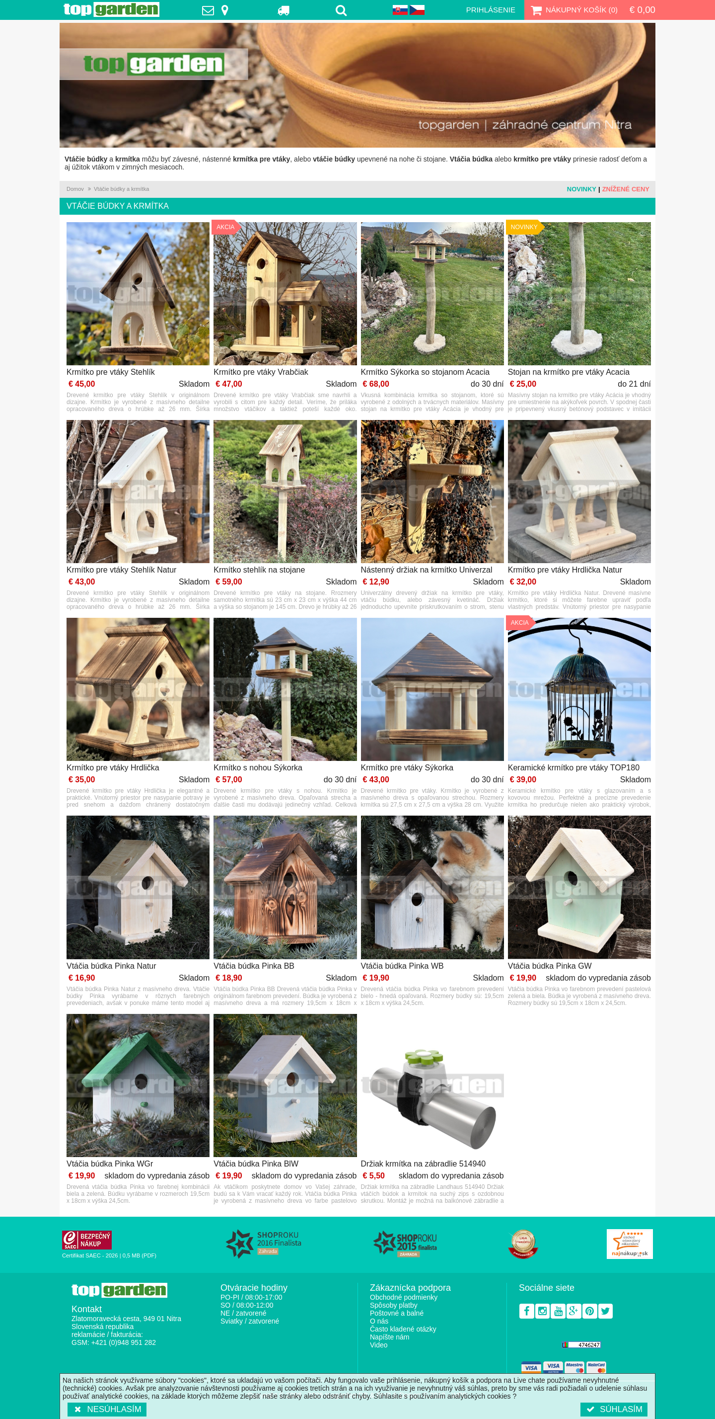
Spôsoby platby (394, 1305)
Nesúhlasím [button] (107, 1409)
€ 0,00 (642, 9)
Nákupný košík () (573, 10)
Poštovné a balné (397, 1313)
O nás (379, 1321)
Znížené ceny (625, 189)
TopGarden (111, 9)
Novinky (581, 189)
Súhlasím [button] (614, 1409)
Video (379, 1345)
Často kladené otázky (403, 1329)
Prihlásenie (490, 9)
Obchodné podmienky (403, 1297)
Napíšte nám (389, 1337)
